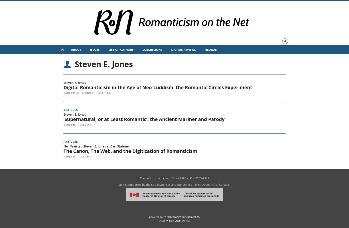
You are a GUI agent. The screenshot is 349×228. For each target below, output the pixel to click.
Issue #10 (69, 156)
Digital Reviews (183, 50)
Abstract (88, 93)
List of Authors (121, 50)
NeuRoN (211, 50)
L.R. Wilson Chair (171, 220)
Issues (94, 50)
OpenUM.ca (192, 216)
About (76, 50)
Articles (70, 110)
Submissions (152, 50)
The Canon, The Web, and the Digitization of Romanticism (130, 151)
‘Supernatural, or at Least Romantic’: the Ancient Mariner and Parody (145, 119)
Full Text (103, 93)
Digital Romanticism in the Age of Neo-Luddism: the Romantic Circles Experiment (157, 87)
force (174, 216)
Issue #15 (69, 124)
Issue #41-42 (71, 93)
